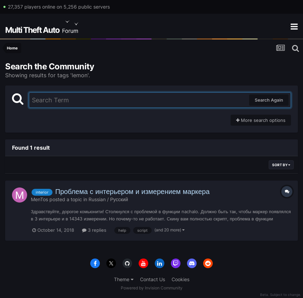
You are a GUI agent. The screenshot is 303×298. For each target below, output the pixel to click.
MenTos (39, 199)
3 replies (94, 230)
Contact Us (152, 279)
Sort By (281, 165)
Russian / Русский (108, 199)
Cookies (180, 279)
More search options (260, 120)
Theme (123, 279)
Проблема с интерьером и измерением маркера (132, 191)
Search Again (269, 100)
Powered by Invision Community (152, 287)
